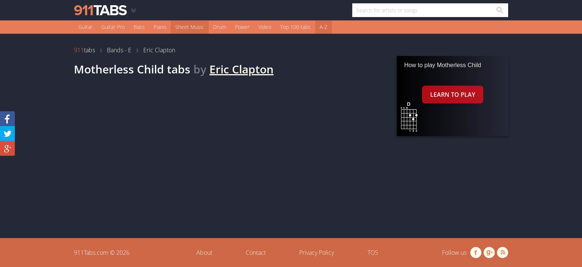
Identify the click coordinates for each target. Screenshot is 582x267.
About (204, 252)
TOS (372, 252)
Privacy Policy (316, 252)
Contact (256, 252)
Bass (139, 26)
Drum (219, 26)
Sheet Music (189, 26)
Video (264, 26)
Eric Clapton (241, 69)
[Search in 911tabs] (499, 10)
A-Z (323, 26)
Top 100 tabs (295, 26)
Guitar (85, 26)
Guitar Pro (113, 26)
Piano (160, 26)
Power (242, 26)
